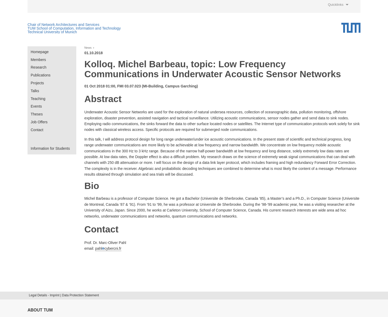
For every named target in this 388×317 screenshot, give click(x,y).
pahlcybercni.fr (108, 248)
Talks (35, 91)
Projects (37, 83)
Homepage (40, 52)
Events (36, 106)
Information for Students (50, 148)
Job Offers (39, 122)
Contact (37, 130)
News (88, 47)
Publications (41, 75)
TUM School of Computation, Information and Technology (74, 28)
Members (38, 60)
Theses (37, 114)
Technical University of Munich (52, 32)
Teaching (38, 99)
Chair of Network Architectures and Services (63, 25)
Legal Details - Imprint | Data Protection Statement (64, 295)
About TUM (40, 310)
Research (38, 67)
